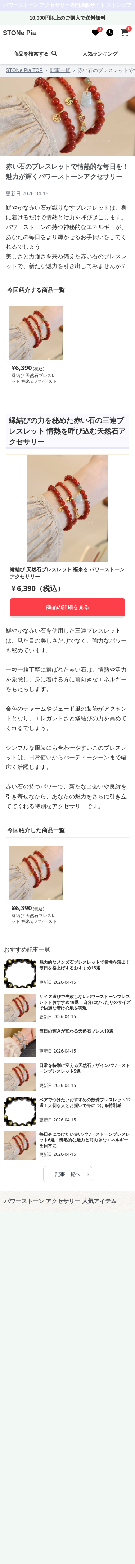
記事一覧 (60, 70)
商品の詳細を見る (67, 607)
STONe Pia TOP (24, 70)
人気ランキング (100, 54)
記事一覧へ (72, 1174)
